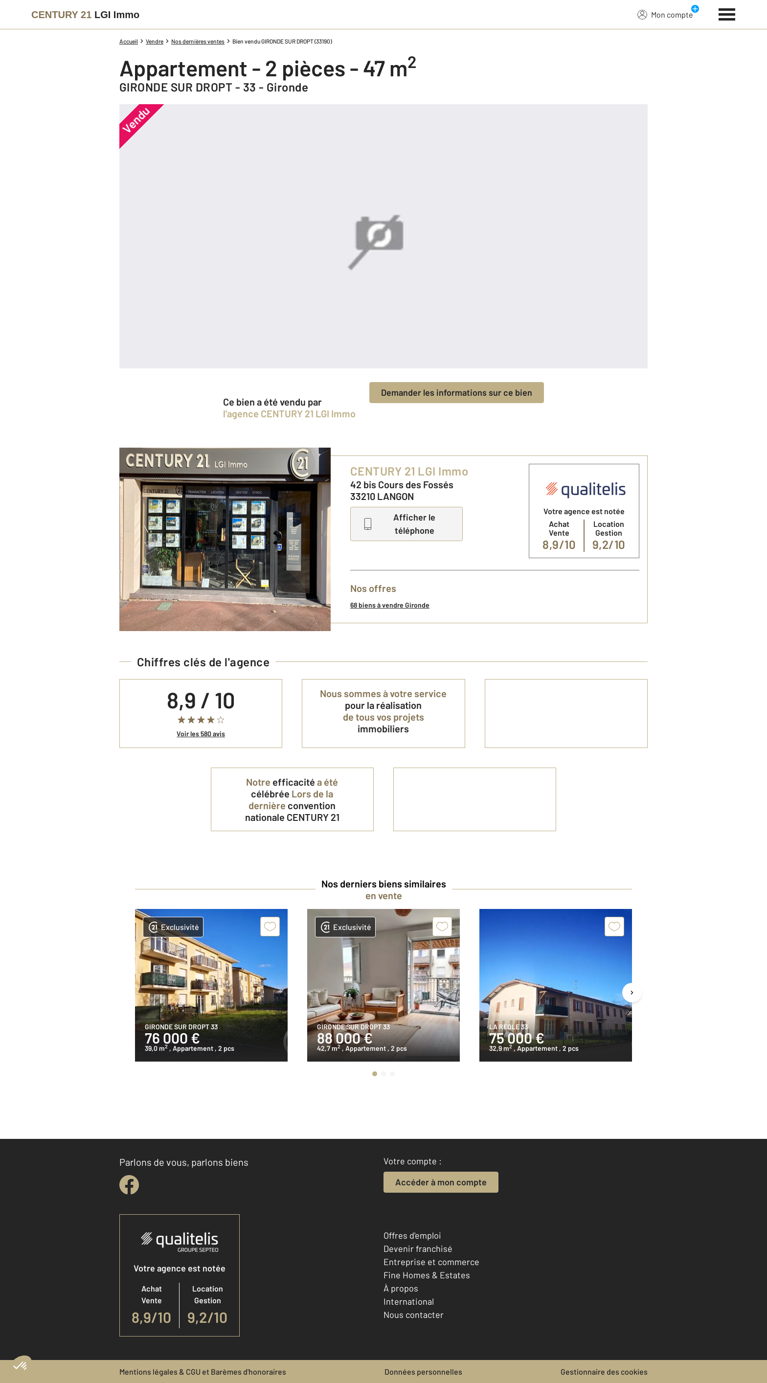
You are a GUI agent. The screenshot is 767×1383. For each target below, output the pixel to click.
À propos (401, 1288)
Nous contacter (414, 1314)
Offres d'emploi (412, 1235)
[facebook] (129, 1185)
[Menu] (727, 13)
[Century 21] (85, 14)
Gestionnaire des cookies (604, 1371)
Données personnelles (423, 1371)
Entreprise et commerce (431, 1261)
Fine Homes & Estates (427, 1275)
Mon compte (665, 14)
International (409, 1301)
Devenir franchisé (418, 1248)
